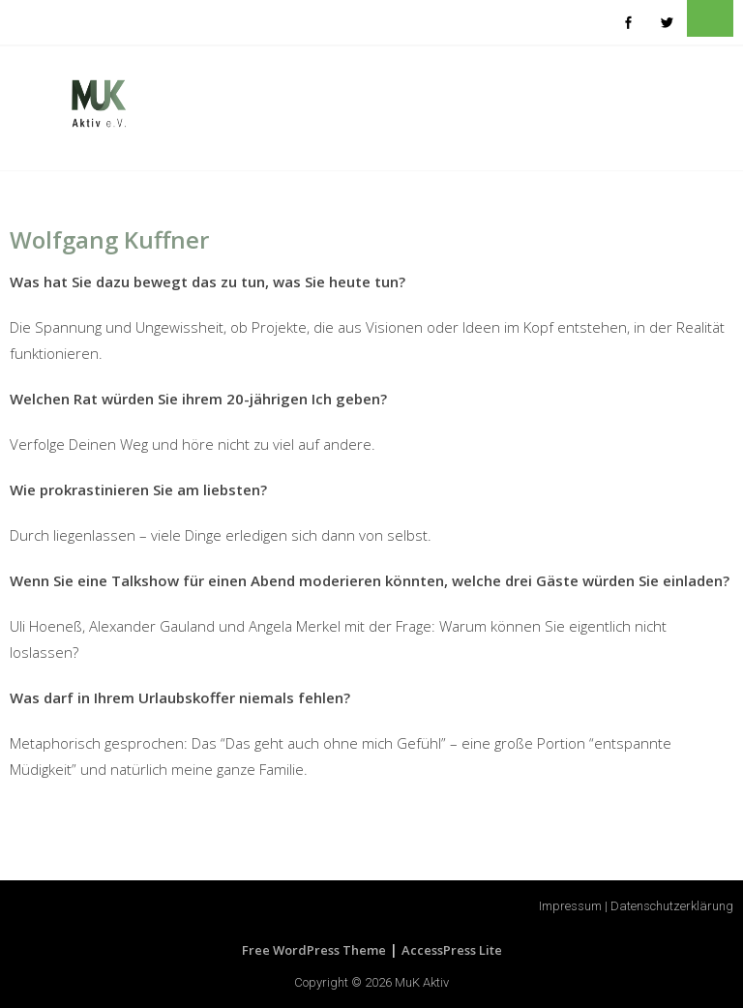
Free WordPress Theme (314, 950)
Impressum (570, 906)
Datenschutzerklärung (671, 906)
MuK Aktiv (422, 982)
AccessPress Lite (451, 950)
